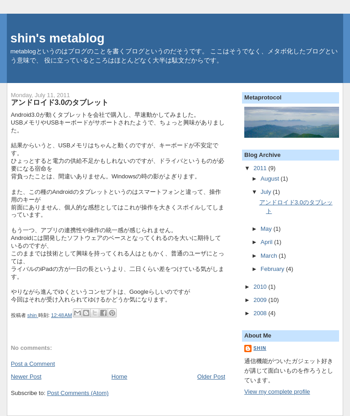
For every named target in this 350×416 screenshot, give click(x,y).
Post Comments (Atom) (77, 393)
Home (120, 376)
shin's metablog (57, 38)
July (267, 191)
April (267, 242)
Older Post (211, 376)
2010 (260, 286)
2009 (260, 299)
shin (259, 348)
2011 (260, 168)
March (270, 255)
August (271, 178)
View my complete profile (277, 391)
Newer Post (26, 376)
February (273, 268)
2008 (260, 313)
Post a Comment (33, 363)
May (267, 228)
